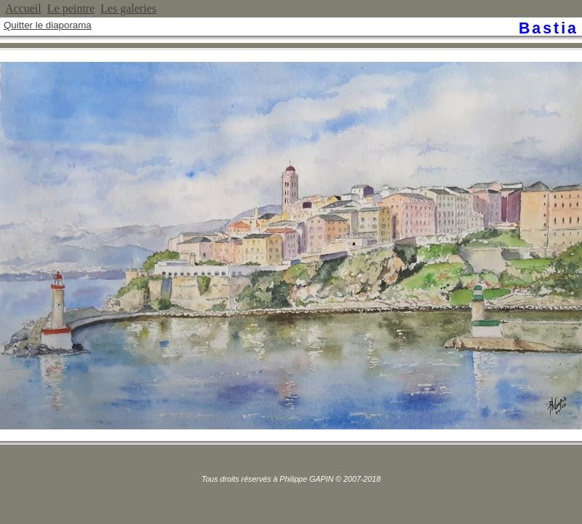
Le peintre (71, 8)
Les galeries (128, 8)
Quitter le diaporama (48, 25)
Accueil (23, 8)
